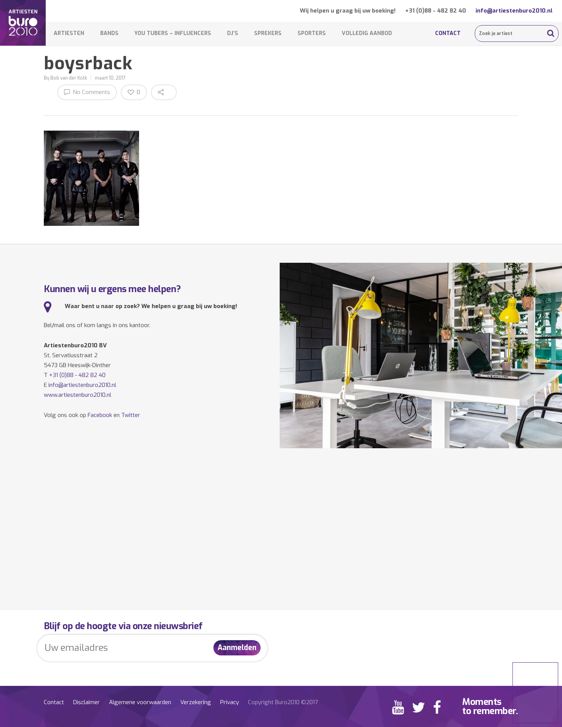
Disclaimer (86, 702)
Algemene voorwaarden (140, 702)
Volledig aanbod (367, 33)
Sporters (312, 33)
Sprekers (268, 33)
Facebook (100, 415)
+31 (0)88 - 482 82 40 (435, 10)
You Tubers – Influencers (172, 33)
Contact (448, 33)
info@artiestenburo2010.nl (514, 10)
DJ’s (232, 33)
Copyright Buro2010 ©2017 (283, 702)
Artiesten (69, 33)
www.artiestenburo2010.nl (77, 395)
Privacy (229, 702)
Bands (109, 33)
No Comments (87, 92)
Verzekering (195, 702)
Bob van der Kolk (68, 78)
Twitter (130, 415)
